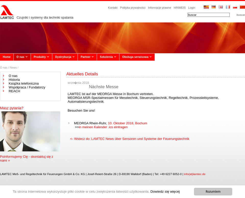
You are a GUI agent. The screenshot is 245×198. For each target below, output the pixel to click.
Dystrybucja (63, 56)
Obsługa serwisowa (135, 56)
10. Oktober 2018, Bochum (127, 123)
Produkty (40, 56)
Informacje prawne (159, 7)
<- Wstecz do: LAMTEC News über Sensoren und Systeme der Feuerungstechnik (129, 139)
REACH (14, 91)
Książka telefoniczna (24, 83)
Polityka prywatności (132, 7)
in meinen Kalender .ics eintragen (103, 127)
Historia (14, 80)
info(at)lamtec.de (194, 174)
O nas (20, 56)
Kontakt (112, 7)
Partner (86, 56)
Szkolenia (106, 56)
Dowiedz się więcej (165, 191)
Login (191, 7)
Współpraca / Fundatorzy (27, 87)
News (13, 67)
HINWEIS (180, 7)
